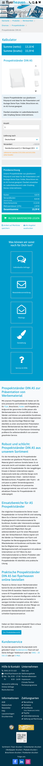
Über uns (25, 671)
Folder (21, 406)
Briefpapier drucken (14, 750)
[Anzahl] (21, 127)
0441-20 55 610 (9, 671)
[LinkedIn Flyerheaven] (22, 762)
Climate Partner (28, 682)
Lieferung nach (9, 136)
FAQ (3, 711)
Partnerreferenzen (29, 676)
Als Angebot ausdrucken (29, 226)
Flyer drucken (16, 747)
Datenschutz (7, 705)
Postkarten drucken (30, 753)
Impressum (26, 679)
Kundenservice (22, 650)
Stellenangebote (28, 674)
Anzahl (6, 123)
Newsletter (6, 708)
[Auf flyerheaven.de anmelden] (36, 2)
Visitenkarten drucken (32, 747)
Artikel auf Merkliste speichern (11, 226)
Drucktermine (7, 716)
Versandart (7, 144)
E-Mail (17, 656)
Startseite (5, 21)
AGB (3, 702)
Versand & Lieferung (10, 684)
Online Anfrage (8, 687)
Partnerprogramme (29, 685)
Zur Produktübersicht (11, 632)
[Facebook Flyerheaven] (15, 762)
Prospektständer (18, 25)
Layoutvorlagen (8, 714)
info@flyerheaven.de (11, 674)
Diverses (5, 25)
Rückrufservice (8, 690)
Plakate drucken (30, 750)
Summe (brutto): (13, 50)
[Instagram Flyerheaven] (28, 762)
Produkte (16, 21)
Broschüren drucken (13, 753)
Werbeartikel (28, 21)
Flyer (6, 406)
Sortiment (6, 747)
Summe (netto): (12, 46)
